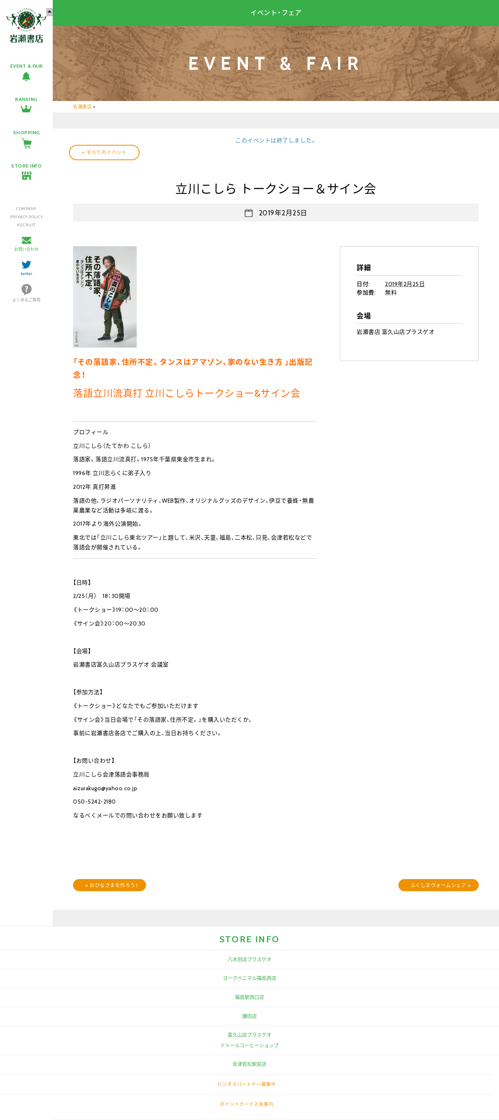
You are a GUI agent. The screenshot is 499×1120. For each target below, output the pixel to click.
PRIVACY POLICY (26, 216)
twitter (26, 273)
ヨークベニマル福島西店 (249, 978)
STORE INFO (26, 166)
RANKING (26, 99)
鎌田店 (249, 1016)
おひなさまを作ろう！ (111, 885)
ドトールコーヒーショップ (249, 1046)
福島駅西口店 (249, 997)
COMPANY (26, 208)
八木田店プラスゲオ (249, 960)
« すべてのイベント (104, 152)
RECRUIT (26, 225)
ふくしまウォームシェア (441, 885)
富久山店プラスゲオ (249, 1035)
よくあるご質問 (26, 300)
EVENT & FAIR (26, 66)
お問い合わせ (26, 249)
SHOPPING (26, 132)
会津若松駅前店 (249, 1064)
